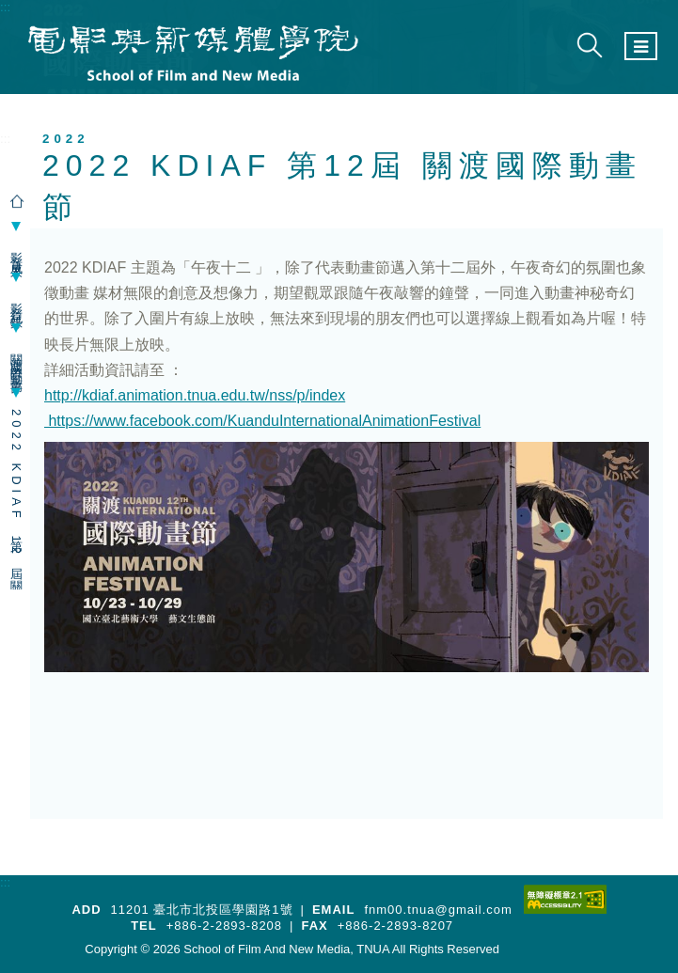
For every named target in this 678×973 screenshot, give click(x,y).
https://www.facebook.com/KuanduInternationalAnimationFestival (262, 421)
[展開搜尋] (589, 46)
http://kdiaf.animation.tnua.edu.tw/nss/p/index (194, 395)
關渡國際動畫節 (16, 360)
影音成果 (16, 252)
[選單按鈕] (640, 46)
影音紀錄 (16, 302)
